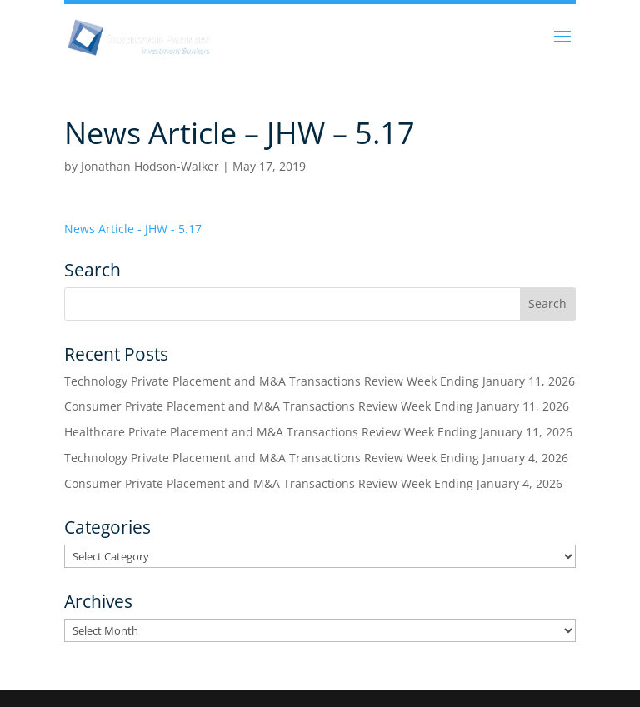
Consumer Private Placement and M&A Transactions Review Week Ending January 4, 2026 (313, 483)
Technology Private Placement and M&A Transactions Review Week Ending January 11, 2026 (319, 381)
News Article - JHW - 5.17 (133, 228)
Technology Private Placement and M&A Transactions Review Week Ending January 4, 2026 (316, 458)
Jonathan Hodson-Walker (150, 166)
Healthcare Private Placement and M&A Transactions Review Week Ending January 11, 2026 (318, 432)
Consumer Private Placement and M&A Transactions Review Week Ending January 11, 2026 (316, 406)
